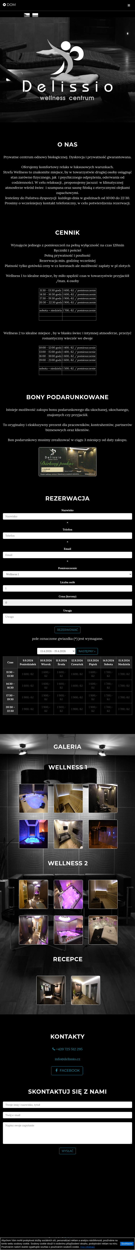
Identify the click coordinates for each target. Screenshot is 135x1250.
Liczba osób (67, 582)
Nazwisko (67, 510)
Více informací (87, 1247)
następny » (87, 651)
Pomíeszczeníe (67, 568)
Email (67, 549)
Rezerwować (67, 630)
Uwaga (67, 610)
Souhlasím (126, 1243)
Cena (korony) (67, 596)
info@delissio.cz (67, 1059)
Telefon (67, 529)
